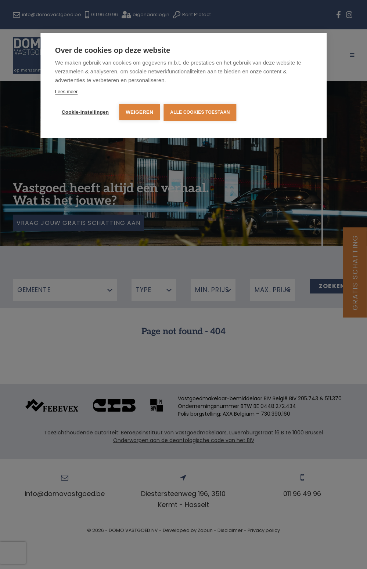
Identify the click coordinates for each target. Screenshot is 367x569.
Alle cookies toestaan (200, 112)
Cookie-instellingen (85, 112)
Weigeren (139, 112)
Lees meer (66, 91)
